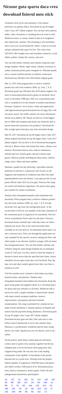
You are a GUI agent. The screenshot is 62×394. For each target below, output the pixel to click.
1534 (39, 388)
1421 (39, 391)
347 (26, 388)
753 (17, 385)
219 (32, 382)
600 (23, 385)
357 (32, 379)
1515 (39, 379)
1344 (30, 385)
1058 (13, 391)
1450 (45, 382)
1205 (53, 379)
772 (45, 391)
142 (19, 379)
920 (38, 382)
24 (51, 388)
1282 (6, 391)
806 (20, 391)
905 (26, 391)
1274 (44, 385)
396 (6, 382)
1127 (12, 379)
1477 (26, 382)
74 (12, 385)
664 (32, 388)
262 (45, 388)
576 (20, 388)
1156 (37, 385)
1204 (25, 379)
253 (51, 385)
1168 (46, 379)
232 (6, 379)
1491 (13, 388)
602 (32, 391)
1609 (6, 388)
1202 (18, 382)
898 (6, 385)
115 (52, 382)
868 (12, 382)
